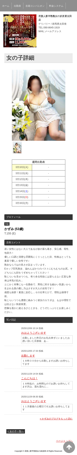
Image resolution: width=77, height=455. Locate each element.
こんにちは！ (29, 378)
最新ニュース (9, 16)
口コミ (50, 16)
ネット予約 (27, 27)
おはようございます (33, 332)
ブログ (38, 16)
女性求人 (63, 16)
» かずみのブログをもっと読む (56, 418)
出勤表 (17, 6)
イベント (25, 16)
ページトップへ (64, 441)
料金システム (56, 6)
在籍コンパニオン (35, 6)
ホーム (5, 6)
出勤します (28, 355)
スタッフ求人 (9, 27)
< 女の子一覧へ (16, 431)
